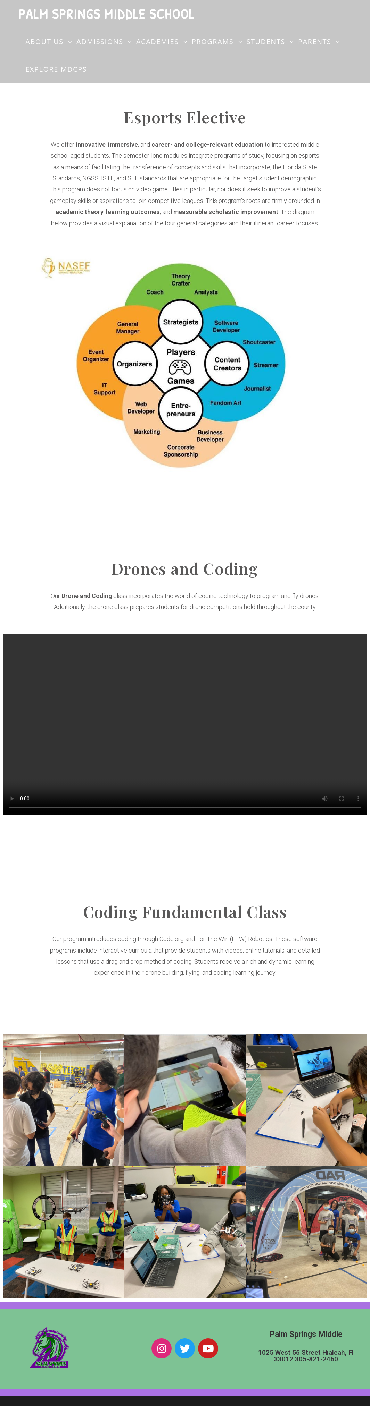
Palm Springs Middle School (106, 14)
